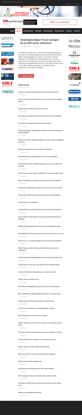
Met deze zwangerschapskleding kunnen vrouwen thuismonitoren (38, 92)
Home (12, 31)
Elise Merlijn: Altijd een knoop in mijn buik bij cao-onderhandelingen (39, 195)
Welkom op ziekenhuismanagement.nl (12, 2)
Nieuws (18, 31)
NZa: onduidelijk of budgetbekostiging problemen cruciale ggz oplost (39, 294)
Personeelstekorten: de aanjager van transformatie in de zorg (37, 339)
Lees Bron (36, 46)
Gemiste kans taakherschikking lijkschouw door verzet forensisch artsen (40, 257)
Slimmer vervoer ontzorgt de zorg (28, 279)
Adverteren (68, 4)
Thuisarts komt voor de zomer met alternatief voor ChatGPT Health (38, 265)
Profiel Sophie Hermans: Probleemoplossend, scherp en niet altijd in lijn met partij (40, 165)
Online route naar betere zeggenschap (30, 361)
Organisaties (59, 31)
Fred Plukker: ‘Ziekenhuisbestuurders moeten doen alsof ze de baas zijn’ (40, 188)
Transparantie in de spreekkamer (28, 202)
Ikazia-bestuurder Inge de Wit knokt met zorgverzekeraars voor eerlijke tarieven (40, 100)
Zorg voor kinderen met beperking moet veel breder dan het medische (39, 180)
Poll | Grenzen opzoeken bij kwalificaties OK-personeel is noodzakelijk (39, 116)
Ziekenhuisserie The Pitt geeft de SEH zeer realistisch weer (36, 301)
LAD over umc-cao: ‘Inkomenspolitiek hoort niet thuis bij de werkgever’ (40, 241)
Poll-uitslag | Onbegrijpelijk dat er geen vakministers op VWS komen (39, 286)
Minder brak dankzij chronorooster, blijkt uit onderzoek (35, 149)
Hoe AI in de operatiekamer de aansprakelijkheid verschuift (36, 308)
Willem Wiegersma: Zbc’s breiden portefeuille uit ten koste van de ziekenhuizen (38, 249)
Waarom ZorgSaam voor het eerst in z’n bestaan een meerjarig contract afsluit (40, 324)
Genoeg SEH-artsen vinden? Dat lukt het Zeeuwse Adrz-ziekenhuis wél (40, 209)
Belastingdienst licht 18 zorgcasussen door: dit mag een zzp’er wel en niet (40, 233)
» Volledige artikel (26, 76)
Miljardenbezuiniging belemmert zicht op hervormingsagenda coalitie (39, 226)
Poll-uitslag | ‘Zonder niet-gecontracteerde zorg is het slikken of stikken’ (40, 332)
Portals (69, 31)
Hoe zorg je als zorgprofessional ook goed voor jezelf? (34, 123)
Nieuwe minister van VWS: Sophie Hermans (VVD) (33, 347)
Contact (77, 4)
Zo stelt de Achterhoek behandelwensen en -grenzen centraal (37, 272)
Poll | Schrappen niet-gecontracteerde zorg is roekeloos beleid (37, 376)
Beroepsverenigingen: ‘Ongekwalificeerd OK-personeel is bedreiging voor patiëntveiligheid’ (40, 131)
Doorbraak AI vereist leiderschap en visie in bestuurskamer (36, 368)
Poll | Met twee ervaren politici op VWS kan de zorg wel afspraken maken (40, 173)
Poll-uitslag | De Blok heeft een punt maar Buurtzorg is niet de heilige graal (39, 384)
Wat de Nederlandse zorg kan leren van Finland (32, 315)
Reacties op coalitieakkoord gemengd (29, 392)
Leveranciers (28, 31)
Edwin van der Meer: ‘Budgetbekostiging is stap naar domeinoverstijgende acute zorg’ (41, 141)
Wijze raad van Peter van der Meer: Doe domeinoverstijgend (36, 354)
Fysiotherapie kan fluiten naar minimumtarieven (33, 109)
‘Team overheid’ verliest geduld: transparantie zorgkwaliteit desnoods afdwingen (39, 218)
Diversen (38, 31)
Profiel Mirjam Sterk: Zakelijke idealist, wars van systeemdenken (37, 156)
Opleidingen (48, 31)
